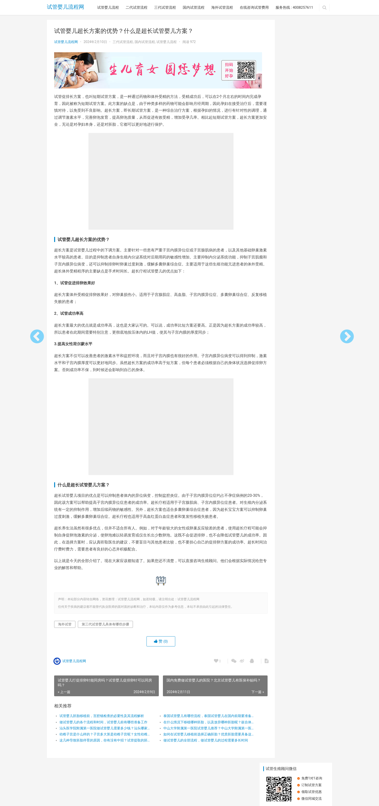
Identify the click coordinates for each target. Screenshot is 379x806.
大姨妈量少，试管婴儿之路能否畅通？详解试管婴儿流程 (311, 134)
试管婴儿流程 (108, 7)
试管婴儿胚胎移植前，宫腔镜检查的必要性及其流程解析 (101, 720)
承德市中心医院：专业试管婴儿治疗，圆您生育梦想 (311, 169)
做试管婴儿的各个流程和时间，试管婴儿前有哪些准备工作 (101, 726)
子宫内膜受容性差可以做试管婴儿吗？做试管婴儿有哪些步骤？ (311, 99)
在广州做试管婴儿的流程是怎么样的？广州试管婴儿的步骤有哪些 (311, 238)
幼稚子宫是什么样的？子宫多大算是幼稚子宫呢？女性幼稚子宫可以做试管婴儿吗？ (101, 738)
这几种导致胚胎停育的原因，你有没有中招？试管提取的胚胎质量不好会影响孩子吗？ (101, 745)
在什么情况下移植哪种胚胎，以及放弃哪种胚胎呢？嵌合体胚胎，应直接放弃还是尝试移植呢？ (195, 726)
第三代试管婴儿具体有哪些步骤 (105, 628)
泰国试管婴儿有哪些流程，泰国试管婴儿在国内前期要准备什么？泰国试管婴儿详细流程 (195, 720)
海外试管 (65, 628)
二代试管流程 (136, 7)
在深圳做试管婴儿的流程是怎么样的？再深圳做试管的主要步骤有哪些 (277, 238)
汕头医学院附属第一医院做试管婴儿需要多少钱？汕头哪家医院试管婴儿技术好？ (101, 732)
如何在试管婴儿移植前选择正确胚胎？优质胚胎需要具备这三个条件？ (195, 738)
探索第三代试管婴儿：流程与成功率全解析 (277, 168)
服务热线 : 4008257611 (294, 7)
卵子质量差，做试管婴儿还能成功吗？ (277, 203)
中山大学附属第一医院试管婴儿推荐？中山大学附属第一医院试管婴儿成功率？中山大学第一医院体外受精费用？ (195, 732)
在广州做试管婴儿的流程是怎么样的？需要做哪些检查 (311, 203)
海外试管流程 (222, 7)
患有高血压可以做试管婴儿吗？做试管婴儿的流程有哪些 (277, 99)
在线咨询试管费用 (254, 7)
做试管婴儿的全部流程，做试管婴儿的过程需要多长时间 (195, 745)
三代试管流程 (165, 7)
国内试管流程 (193, 7)
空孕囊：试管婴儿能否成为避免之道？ (277, 134)
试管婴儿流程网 (65, 7)
